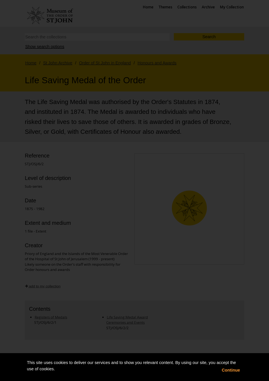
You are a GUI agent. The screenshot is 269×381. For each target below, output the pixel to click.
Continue (231, 370)
